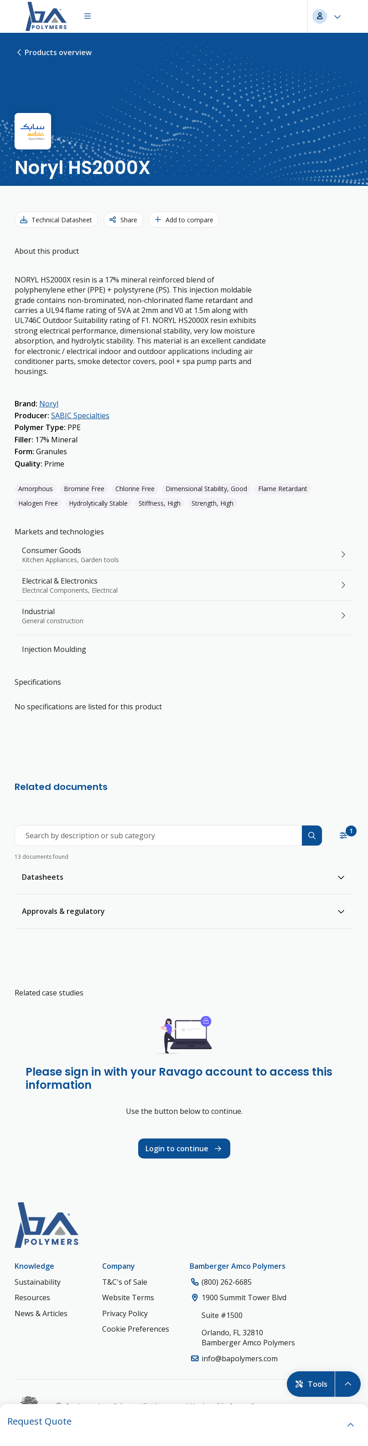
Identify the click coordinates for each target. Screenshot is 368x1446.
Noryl (48, 404)
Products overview (53, 52)
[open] (350, 1425)
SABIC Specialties (80, 415)
